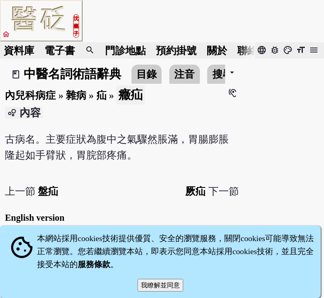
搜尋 (222, 74)
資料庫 (19, 50)
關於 (217, 50)
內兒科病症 (30, 95)
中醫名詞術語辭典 (72, 73)
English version (34, 218)
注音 (184, 74)
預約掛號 (176, 50)
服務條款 (94, 264)
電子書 (59, 50)
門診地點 (125, 50)
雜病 (76, 95)
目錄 (146, 74)
